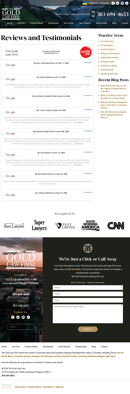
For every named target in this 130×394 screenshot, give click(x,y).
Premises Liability (109, 65)
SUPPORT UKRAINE (96, 3)
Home (9, 23)
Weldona (92, 356)
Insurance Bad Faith (109, 74)
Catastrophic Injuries (110, 57)
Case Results (85, 23)
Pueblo (73, 356)
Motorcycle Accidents (110, 53)
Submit (87, 329)
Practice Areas (36, 23)
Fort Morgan (46, 356)
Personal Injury (107, 41)
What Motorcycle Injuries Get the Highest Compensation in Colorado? (113, 89)
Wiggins (101, 356)
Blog (114, 23)
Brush (4, 356)
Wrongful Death (107, 61)
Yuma (112, 356)
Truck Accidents (108, 49)
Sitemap (59, 387)
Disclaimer (48, 387)
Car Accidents (107, 45)
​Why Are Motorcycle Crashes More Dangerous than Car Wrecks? (113, 115)
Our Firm (21, 23)
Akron (120, 353)
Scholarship (53, 23)
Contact (124, 23)
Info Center (69, 23)
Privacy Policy (34, 387)
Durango (36, 356)
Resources (20, 387)
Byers (10, 356)
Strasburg (82, 356)
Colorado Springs (22, 356)
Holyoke (66, 356)
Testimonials (101, 23)
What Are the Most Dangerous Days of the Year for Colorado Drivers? (114, 105)
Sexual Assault (107, 70)
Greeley (57, 356)
